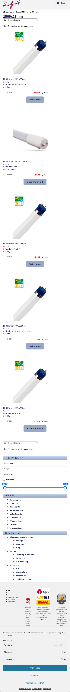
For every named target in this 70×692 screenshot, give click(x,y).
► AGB (8, 590)
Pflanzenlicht (16, 521)
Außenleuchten (16, 514)
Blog (18, 547)
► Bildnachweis (11, 601)
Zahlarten (20, 558)
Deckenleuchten (17, 510)
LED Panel (14, 503)
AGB (17, 568)
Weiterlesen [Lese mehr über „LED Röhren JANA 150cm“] (35, 99)
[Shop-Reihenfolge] (20, 19)
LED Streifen (15, 517)
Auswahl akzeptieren (35, 683)
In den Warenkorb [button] (35, 181)
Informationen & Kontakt (21, 537)
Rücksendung (22, 561)
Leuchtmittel (15, 528)
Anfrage (19, 540)
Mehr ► (28, 627)
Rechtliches (15, 565)
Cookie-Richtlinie (25, 689)
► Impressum (10, 599)
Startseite (10, 12)
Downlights (15, 507)
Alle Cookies (35, 668)
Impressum (47, 689)
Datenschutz (7, 640)
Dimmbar (10, 480)
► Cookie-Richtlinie (12, 597)
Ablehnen (35, 675)
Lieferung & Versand (25, 554)
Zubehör (13, 524)
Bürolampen (15, 499)
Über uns (20, 544)
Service (13, 551)
